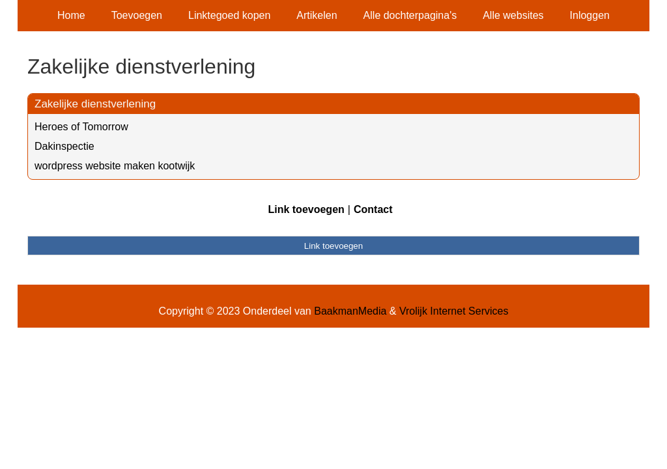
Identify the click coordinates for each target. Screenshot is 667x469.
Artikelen (316, 15)
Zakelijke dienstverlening (95, 104)
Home (71, 15)
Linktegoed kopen (229, 15)
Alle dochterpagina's (410, 15)
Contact (373, 209)
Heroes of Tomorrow (81, 126)
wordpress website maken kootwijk (115, 165)
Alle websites (513, 15)
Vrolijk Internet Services (453, 311)
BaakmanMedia (350, 311)
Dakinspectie (64, 146)
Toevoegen (136, 15)
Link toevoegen (306, 209)
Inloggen (590, 15)
